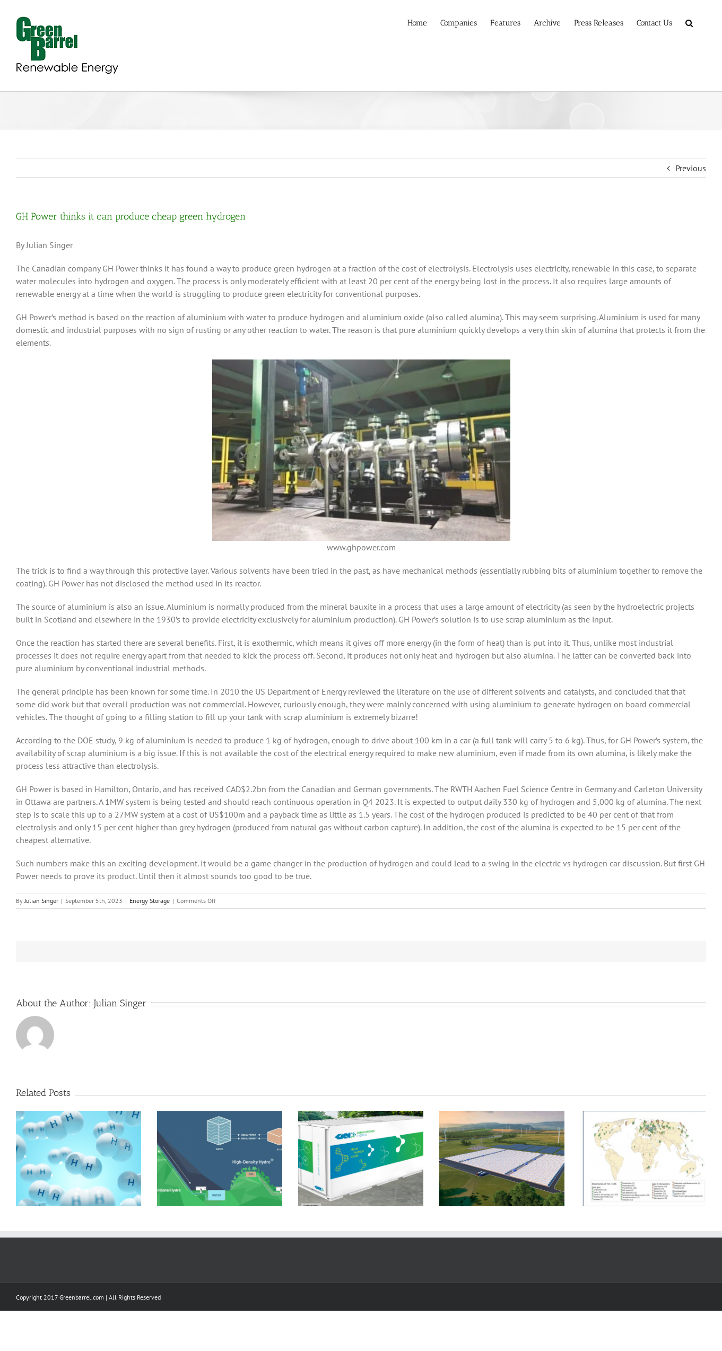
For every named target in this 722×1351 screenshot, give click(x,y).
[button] (689, 22)
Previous (690, 168)
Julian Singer (41, 901)
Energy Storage (149, 901)
